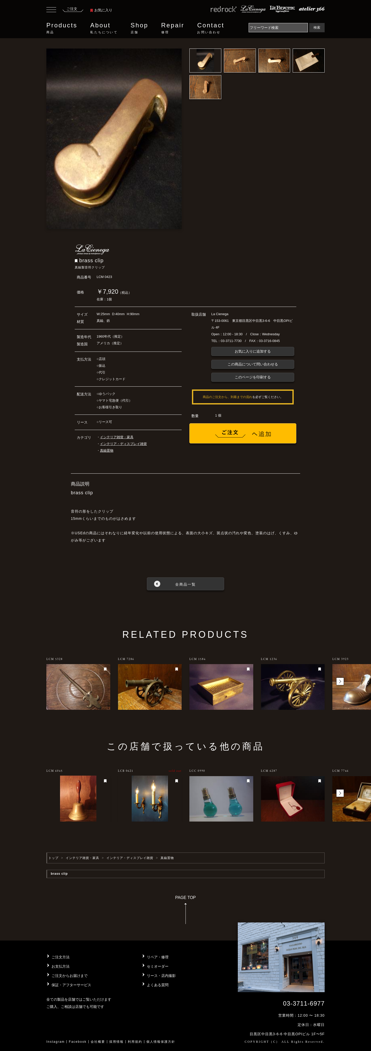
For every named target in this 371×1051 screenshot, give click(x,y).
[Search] (278, 27)
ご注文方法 (61, 957)
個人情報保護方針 (160, 1042)
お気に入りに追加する (253, 351)
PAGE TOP (185, 911)
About (103, 28)
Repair (172, 28)
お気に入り (101, 10)
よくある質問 (157, 985)
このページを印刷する (253, 377)
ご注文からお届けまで (70, 976)
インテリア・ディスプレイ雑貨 (123, 444)
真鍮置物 (106, 450)
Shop (139, 28)
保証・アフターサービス (71, 985)
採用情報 (116, 1042)
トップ (53, 858)
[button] (340, 681)
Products (61, 28)
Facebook (78, 1042)
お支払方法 (61, 966)
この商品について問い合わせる (252, 364)
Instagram (55, 1042)
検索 (317, 27)
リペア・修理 (157, 957)
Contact (210, 28)
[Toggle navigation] (51, 10)
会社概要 (98, 1042)
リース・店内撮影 (161, 976)
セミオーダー (157, 966)
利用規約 (135, 1042)
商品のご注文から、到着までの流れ (227, 397)
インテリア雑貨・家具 (116, 437)
